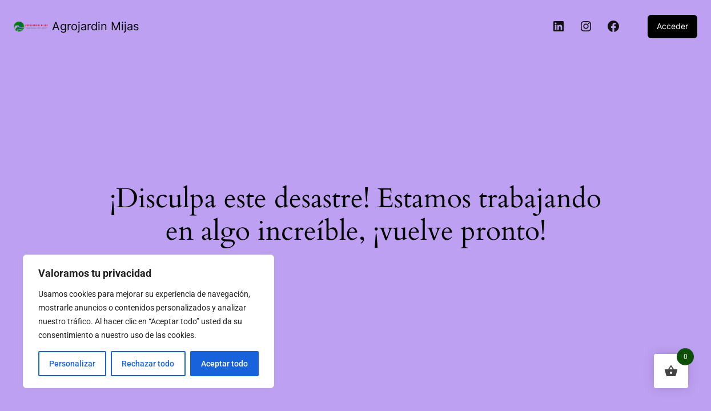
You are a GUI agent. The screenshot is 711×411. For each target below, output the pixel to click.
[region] (148, 321)
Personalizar (72, 363)
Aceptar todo (224, 363)
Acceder (672, 26)
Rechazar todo (148, 363)
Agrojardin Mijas (95, 26)
